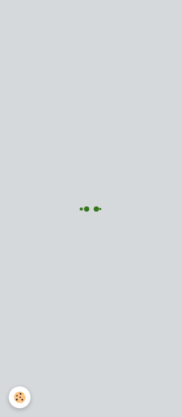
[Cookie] (20, 397)
